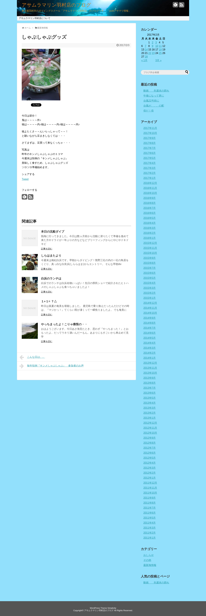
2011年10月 (150, 492)
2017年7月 (149, 148)
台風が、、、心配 (153, 105)
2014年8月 (149, 323)
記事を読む (46, 248)
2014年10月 (150, 313)
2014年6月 (149, 333)
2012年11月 (150, 427)
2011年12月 (150, 482)
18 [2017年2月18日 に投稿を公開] (160, 49)
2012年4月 (149, 462)
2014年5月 (149, 338)
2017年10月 (150, 133)
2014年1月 (149, 358)
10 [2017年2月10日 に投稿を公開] (156, 46)
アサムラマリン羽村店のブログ (56, 5)
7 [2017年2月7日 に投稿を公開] (145, 46)
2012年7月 (149, 447)
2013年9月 (149, 377)
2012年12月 (150, 422)
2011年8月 (149, 502)
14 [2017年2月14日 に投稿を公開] (146, 49)
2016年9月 (149, 198)
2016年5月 (149, 218)
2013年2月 (149, 412)
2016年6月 (149, 213)
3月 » (158, 60)
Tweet (25, 179)
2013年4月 (149, 402)
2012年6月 (149, 452)
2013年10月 (150, 373)
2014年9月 (149, 318)
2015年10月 (150, 253)
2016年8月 (149, 203)
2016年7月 (149, 208)
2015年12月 (150, 243)
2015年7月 (149, 268)
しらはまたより (51, 255)
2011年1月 (149, 537)
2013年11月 (150, 368)
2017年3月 (149, 168)
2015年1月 (149, 298)
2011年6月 (149, 512)
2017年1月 (149, 178)
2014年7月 (149, 328)
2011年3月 (149, 527)
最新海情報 (149, 565)
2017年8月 (149, 143)
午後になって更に (153, 95)
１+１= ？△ (49, 301)
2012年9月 (149, 437)
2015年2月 (149, 293)
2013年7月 (149, 387)
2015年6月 (149, 273)
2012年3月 (149, 467)
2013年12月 (150, 363)
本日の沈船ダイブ (52, 231)
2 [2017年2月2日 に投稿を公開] (152, 42)
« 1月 (144, 60)
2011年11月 (150, 487)
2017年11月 (150, 128)
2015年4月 (149, 283)
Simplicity (112, 608)
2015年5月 (149, 278)
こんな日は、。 (32, 357)
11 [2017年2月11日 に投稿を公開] (160, 46)
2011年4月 (149, 522)
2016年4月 (149, 223)
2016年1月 (149, 238)
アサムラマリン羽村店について (34, 18)
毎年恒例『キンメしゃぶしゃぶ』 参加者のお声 (51, 366)
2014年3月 (149, 348)
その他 (147, 560)
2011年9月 (149, 497)
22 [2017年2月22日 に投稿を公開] (149, 53)
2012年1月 (149, 477)
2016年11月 (150, 188)
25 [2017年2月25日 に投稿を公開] (160, 53)
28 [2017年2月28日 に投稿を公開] (146, 56)
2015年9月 (149, 258)
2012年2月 (149, 472)
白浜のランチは (51, 278)
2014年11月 (150, 308)
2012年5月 (149, 457)
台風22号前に (151, 100)
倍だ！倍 (148, 110)
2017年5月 (149, 158)
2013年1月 (149, 417)
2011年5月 (149, 517)
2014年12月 (150, 303)
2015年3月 (149, 288)
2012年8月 (149, 442)
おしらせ (148, 555)
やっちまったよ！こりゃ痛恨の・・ (64, 324)
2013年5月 (149, 397)
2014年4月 (149, 343)
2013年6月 (149, 392)
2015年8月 (149, 263)
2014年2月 (149, 353)
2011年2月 (149, 532)
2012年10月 (150, 432)
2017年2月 (149, 173)
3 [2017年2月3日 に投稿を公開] (156, 42)
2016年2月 (149, 233)
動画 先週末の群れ (156, 90)
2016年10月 (150, 193)
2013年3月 (149, 407)
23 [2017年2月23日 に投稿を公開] (153, 53)
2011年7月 (149, 507)
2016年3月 (149, 228)
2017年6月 (149, 153)
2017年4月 (149, 163)
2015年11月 (150, 248)
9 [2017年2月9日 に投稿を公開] (152, 46)
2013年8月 (149, 382)
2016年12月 (150, 183)
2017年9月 (149, 138)
